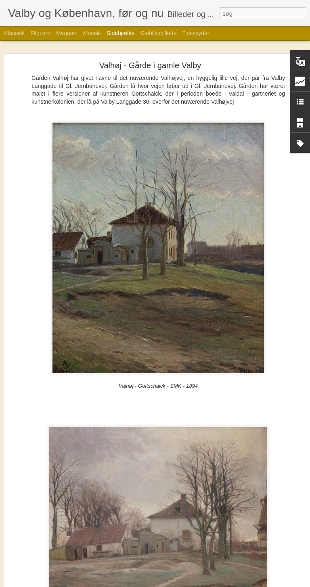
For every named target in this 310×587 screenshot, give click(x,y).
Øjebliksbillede (158, 33)
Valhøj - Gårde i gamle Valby (150, 65)
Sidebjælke (120, 33)
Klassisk (14, 33)
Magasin (67, 33)
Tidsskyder (195, 33)
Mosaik (92, 33)
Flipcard (40, 33)
